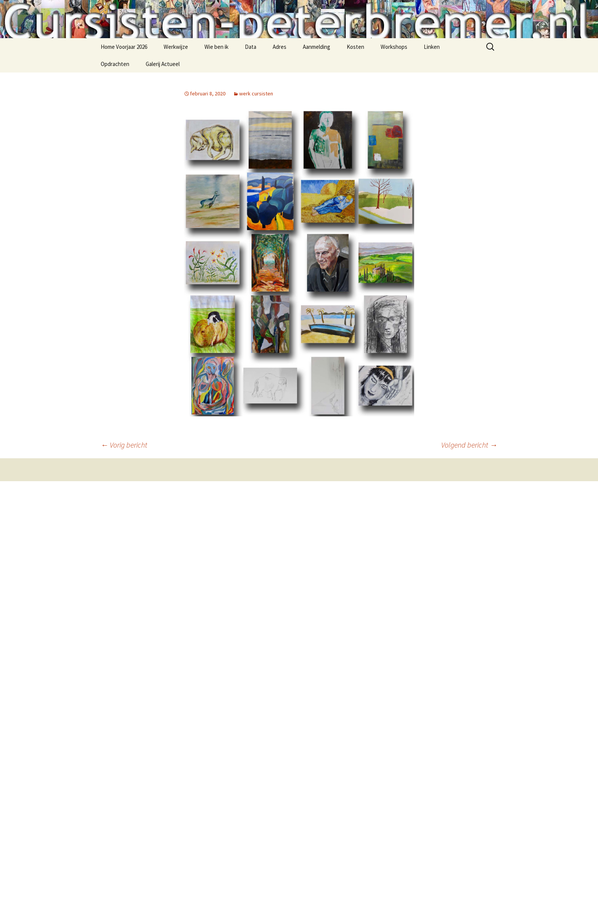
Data (250, 46)
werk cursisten (256, 93)
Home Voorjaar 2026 (124, 46)
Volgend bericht (469, 445)
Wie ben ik (216, 46)
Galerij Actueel (163, 64)
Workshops (394, 46)
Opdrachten (115, 64)
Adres (279, 46)
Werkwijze (176, 46)
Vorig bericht (124, 445)
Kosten (355, 46)
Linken (432, 46)
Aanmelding (316, 46)
